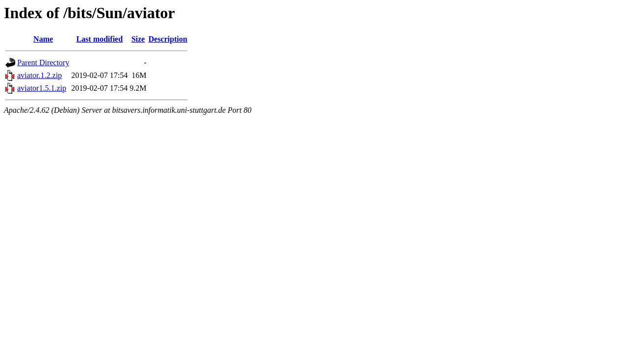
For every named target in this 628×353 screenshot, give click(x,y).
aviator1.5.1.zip (41, 88)
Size (138, 39)
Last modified (99, 39)
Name (43, 39)
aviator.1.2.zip (39, 75)
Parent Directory (43, 62)
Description (168, 39)
